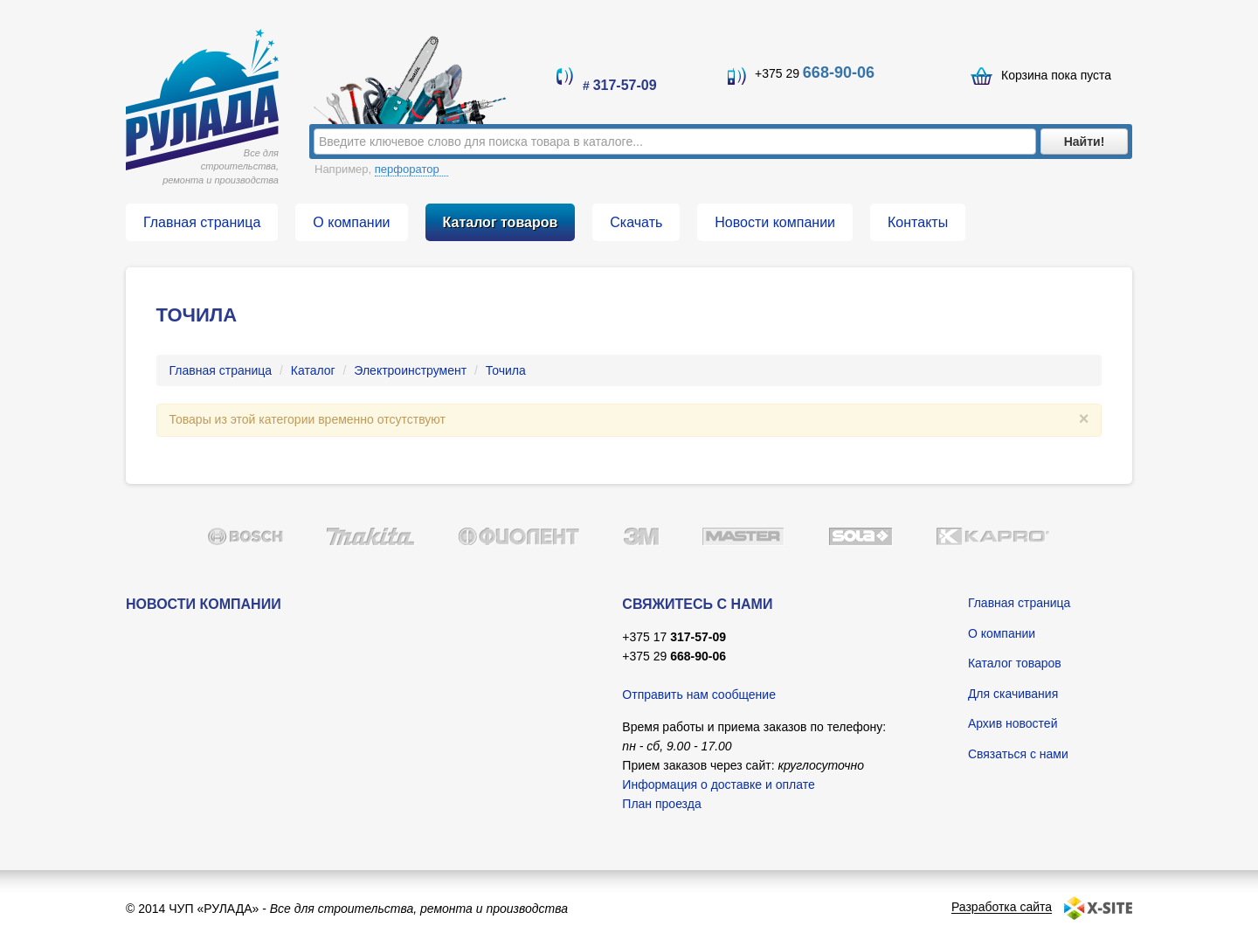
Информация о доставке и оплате (718, 784)
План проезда (661, 804)
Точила (506, 370)
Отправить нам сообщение (699, 695)
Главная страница (221, 370)
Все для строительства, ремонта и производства (220, 166)
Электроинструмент (410, 370)
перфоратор (412, 169)
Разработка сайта (1001, 908)
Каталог (313, 370)
